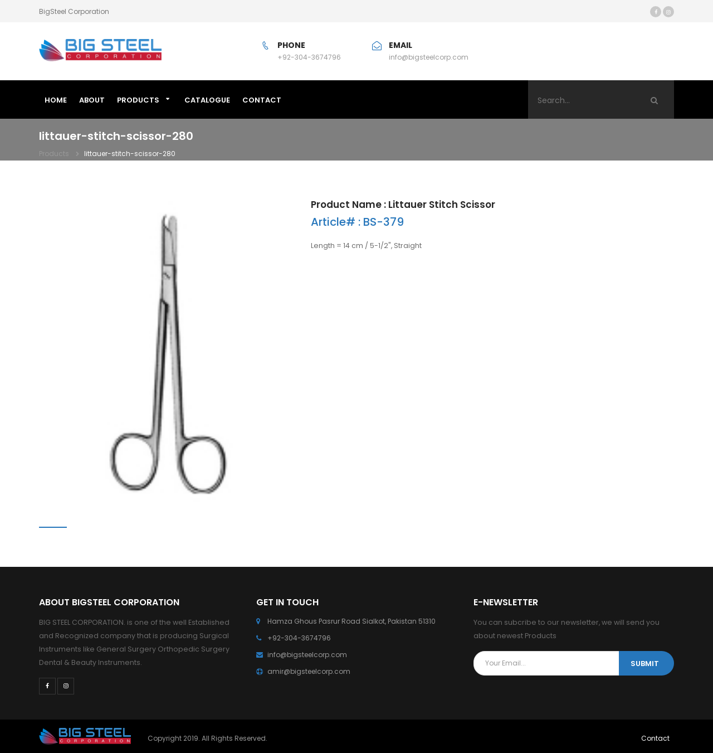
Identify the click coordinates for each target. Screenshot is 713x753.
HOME (56, 100)
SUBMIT (645, 663)
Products (138, 100)
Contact (655, 738)
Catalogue (207, 100)
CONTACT (261, 100)
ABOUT (92, 100)
